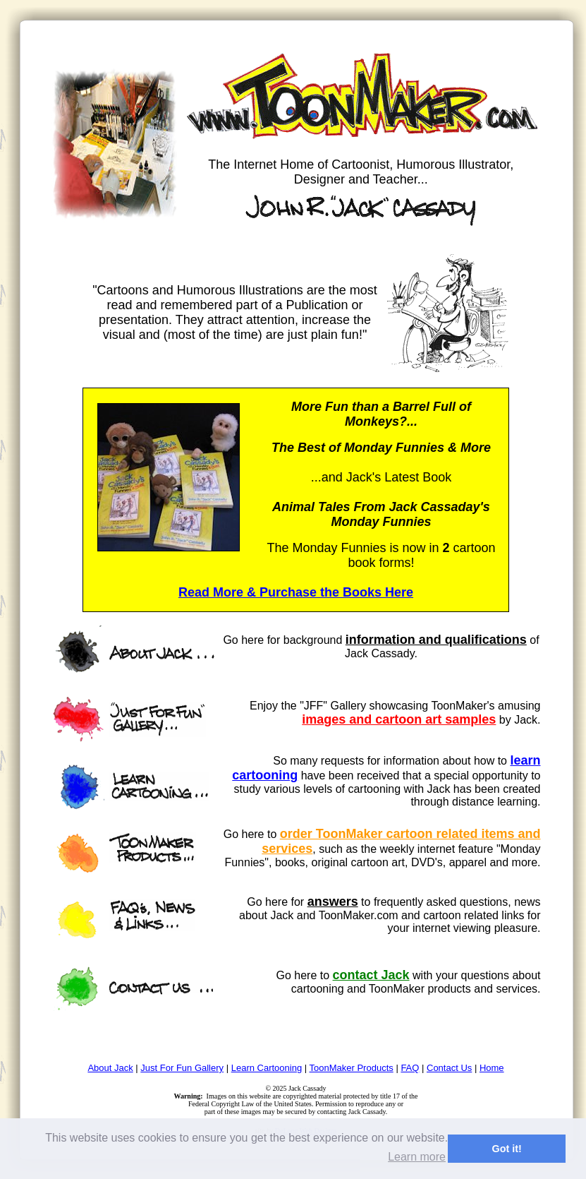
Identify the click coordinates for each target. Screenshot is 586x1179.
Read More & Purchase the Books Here (295, 592)
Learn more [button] (417, 1157)
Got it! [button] (507, 1148)
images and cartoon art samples (399, 719)
